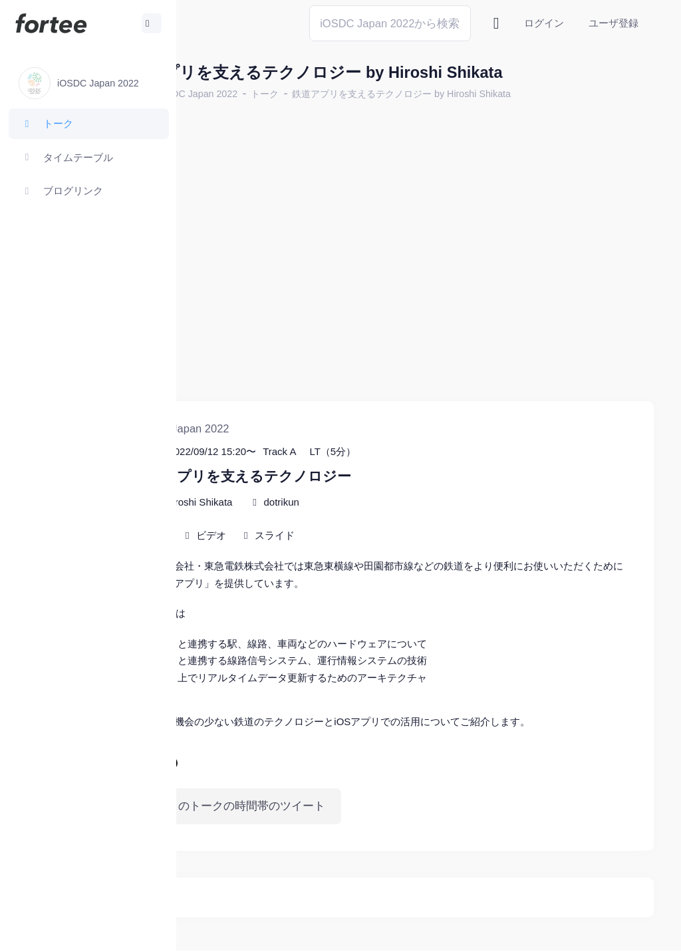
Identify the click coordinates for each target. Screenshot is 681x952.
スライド (366, 489)
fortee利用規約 (502, 918)
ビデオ (303, 489)
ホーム (220, 93)
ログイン (544, 23)
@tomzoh (363, 940)
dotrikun (372, 456)
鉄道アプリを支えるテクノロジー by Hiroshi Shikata (493, 93)
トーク (356, 93)
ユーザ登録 (613, 23)
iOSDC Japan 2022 (288, 93)
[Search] (390, 23)
